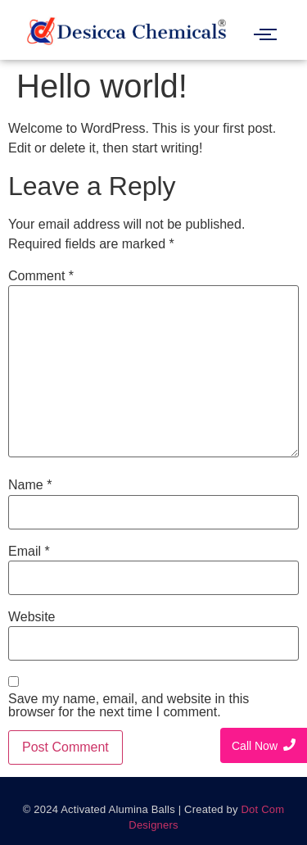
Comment (41, 276)
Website (32, 617)
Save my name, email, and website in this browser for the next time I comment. (128, 706)
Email (29, 551)
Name (30, 485)
